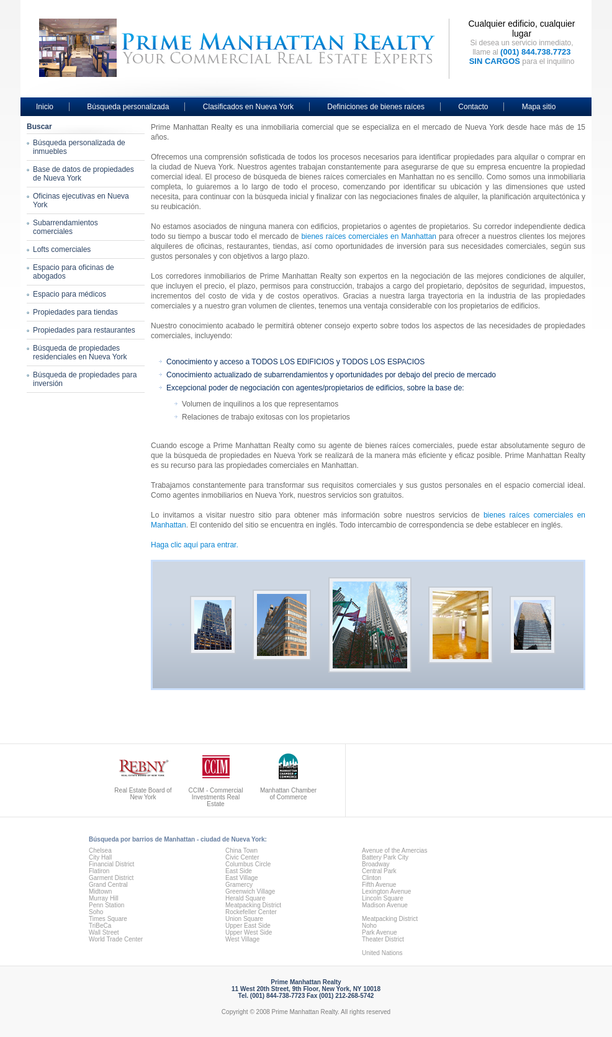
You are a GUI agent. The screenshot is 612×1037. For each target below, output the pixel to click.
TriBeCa (100, 925)
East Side (238, 871)
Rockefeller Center (251, 912)
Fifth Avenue (379, 884)
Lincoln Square (382, 898)
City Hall (100, 857)
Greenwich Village (250, 891)
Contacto (473, 106)
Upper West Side (248, 932)
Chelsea (100, 850)
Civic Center (242, 857)
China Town (241, 850)
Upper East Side (248, 925)
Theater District (383, 939)
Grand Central (108, 884)
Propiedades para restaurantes (84, 330)
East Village (241, 877)
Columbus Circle (248, 864)
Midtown (100, 891)
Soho (96, 912)
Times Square (108, 918)
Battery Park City (385, 857)
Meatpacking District (253, 905)
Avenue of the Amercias (394, 850)
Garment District (111, 877)
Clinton (371, 877)
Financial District (111, 864)
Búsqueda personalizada (128, 106)
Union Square (244, 918)
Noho (369, 925)
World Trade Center (116, 939)
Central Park (379, 871)
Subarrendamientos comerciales (65, 227)
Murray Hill (104, 898)
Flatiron (99, 871)
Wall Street (104, 932)
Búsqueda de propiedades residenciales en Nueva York (80, 352)
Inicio (44, 106)
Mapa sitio (539, 106)
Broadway (375, 864)
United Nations (382, 952)
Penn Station (106, 905)
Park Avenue (379, 932)
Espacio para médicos (69, 294)
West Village (242, 939)
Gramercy (239, 884)
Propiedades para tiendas (75, 312)
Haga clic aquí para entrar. (194, 545)
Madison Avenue (385, 905)
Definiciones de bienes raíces (376, 106)
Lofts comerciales (62, 249)
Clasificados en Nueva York (248, 106)
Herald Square (245, 898)
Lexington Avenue (386, 891)
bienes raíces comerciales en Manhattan (368, 236)
